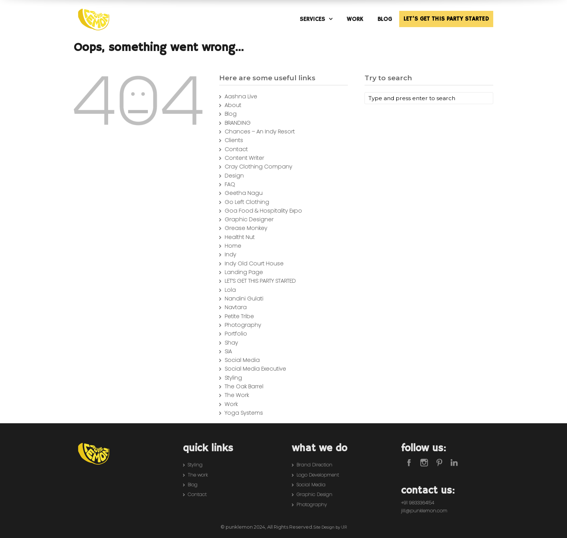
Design (234, 175)
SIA (228, 351)
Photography (243, 325)
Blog (230, 114)
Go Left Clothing (247, 202)
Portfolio (236, 333)
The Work (237, 395)
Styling (233, 377)
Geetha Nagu (244, 193)
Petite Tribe (239, 316)
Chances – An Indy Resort (260, 131)
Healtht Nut (240, 237)
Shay (231, 342)
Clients (234, 140)
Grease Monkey (246, 228)
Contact (236, 149)
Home (233, 245)
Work (231, 404)
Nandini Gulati (244, 298)
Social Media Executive (255, 368)
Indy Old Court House (254, 263)
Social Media (242, 360)
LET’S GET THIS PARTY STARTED (446, 19)
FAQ (230, 184)
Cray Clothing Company (258, 166)
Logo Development (318, 474)
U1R (344, 527)
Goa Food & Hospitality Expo (263, 210)
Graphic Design (314, 494)
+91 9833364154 (417, 502)
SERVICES (312, 19)
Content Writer (244, 158)
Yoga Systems (244, 413)
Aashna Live (241, 96)
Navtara (236, 307)
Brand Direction (314, 464)
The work (198, 474)
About (233, 105)
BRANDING (238, 123)
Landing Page (244, 272)
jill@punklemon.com (424, 510)
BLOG (385, 19)
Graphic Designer (249, 219)
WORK (355, 19)
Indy (230, 254)
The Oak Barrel (244, 386)
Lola (230, 290)
